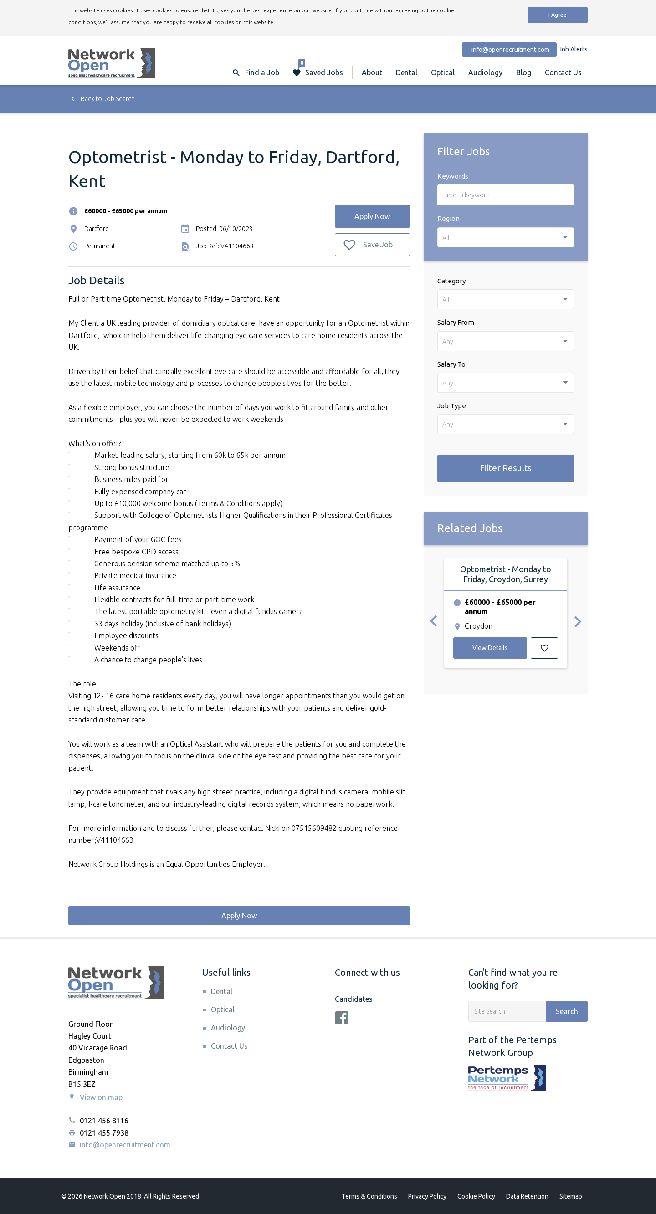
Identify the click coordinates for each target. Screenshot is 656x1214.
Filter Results (506, 468)
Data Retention (527, 1196)
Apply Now (372, 216)
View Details (490, 647)
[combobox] (505, 237)
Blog (523, 72)
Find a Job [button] (262, 72)
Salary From (455, 322)
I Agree (557, 15)
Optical (443, 72)
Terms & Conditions (369, 1196)
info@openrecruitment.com (119, 1145)
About (372, 72)
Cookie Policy (476, 1196)
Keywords (452, 176)
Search (567, 1011)
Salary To (451, 364)
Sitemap (570, 1196)
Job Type (451, 406)
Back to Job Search (101, 98)
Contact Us (563, 72)
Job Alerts (573, 49)
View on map (95, 1097)
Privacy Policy (427, 1196)
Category (451, 281)
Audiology (485, 72)
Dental (406, 72)
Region (448, 218)
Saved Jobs (320, 68)
